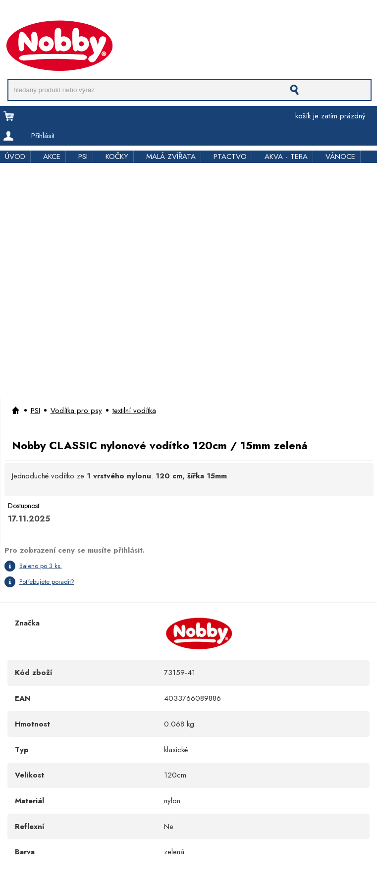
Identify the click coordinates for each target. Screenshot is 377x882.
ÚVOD (15, 156)
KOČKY (117, 156)
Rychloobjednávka (156, 16)
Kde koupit (212, 16)
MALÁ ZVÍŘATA (171, 156)
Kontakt (250, 16)
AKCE (51, 156)
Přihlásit (42, 135)
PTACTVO (230, 156)
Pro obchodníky (92, 16)
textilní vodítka (134, 410)
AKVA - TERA (286, 156)
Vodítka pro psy (76, 410)
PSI (83, 156)
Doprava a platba (28, 16)
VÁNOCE (340, 156)
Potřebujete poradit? (46, 581)
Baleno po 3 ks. (40, 566)
